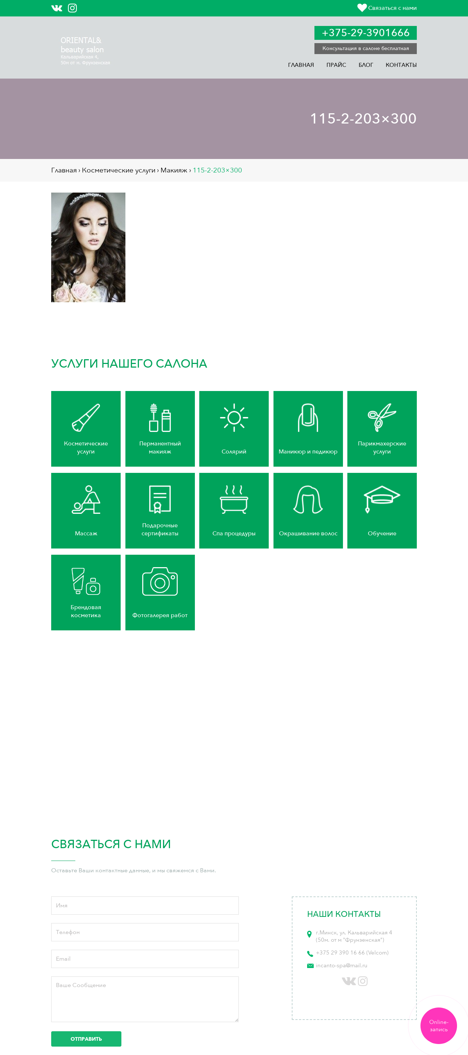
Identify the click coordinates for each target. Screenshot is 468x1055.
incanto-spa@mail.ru (341, 965)
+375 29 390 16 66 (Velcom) (352, 952)
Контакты (401, 65)
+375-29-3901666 (366, 33)
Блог (366, 65)
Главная (301, 65)
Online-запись (439, 1025)
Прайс (336, 65)
